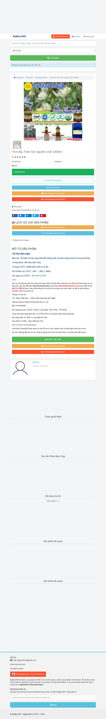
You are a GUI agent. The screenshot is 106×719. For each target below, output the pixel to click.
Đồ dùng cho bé (41, 78)
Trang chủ (19, 78)
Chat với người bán (53, 180)
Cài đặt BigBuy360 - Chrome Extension (28, 674)
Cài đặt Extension (60, 36)
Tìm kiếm (53, 58)
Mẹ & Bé (29, 78)
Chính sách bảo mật (17, 664)
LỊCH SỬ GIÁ (53, 187)
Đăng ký (76, 36)
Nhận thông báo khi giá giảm (53, 193)
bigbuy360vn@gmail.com (26, 660)
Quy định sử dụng (16, 669)
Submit (53, 705)
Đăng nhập (89, 36)
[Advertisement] (53, 16)
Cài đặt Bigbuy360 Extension (53, 199)
